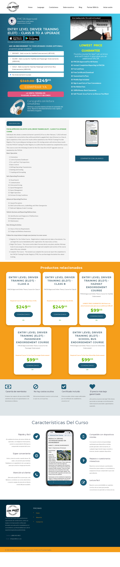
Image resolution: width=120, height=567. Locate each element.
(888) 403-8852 (16, 535)
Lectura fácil (95, 480)
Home (38, 513)
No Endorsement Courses (21, 75)
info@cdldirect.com (15, 539)
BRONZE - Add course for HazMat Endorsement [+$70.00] (33, 53)
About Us (39, 517)
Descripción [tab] (16, 123)
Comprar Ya (36, 87)
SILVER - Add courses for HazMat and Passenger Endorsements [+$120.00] (35, 60)
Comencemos (23, 314)
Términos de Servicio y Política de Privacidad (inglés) (36, 550)
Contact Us (39, 522)
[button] (90, 28)
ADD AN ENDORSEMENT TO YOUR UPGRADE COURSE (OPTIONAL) (36, 46)
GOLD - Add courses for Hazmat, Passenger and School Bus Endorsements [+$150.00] (34, 68)
